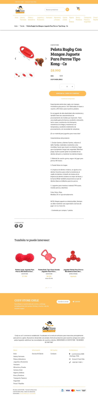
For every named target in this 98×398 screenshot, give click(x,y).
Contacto (53, 354)
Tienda (22, 26)
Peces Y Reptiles (18, 383)
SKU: (52, 76)
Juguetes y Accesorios (40, 18)
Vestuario (49, 17)
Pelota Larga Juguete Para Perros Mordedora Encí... (24, 270)
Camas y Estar (65, 18)
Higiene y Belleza (71, 20)
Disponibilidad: (54, 79)
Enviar (76, 302)
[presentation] (15, 59)
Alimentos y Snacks (57, 18)
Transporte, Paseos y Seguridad (87, 20)
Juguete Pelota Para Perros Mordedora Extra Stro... (73, 270)
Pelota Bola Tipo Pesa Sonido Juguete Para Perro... (49, 270)
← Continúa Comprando (67, 98)
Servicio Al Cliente (37, 354)
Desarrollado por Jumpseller (27, 393)
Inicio (16, 17)
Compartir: (19, 223)
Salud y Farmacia (23, 18)
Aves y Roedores (79, 18)
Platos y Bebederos (31, 18)
